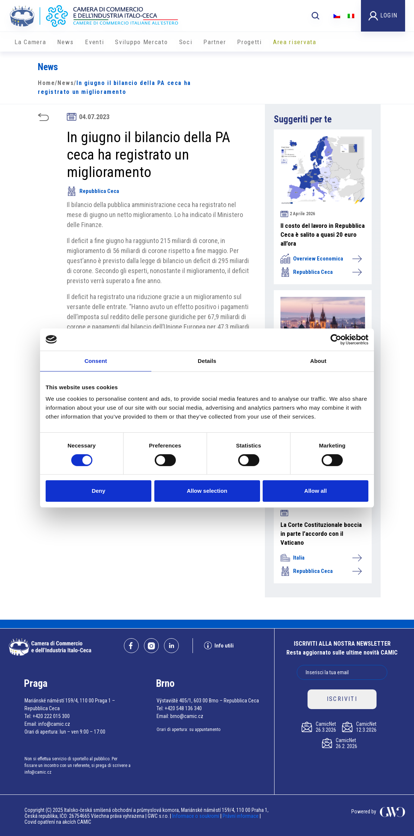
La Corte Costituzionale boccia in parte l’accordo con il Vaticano (321, 533)
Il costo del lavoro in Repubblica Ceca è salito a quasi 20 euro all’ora (322, 234)
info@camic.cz (54, 724)
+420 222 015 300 (51, 716)
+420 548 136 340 (183, 708)
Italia (320, 558)
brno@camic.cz (186, 716)
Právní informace (241, 816)
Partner (214, 42)
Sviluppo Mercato (141, 42)
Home (46, 82)
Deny (98, 491)
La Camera (30, 42)
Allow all (315, 491)
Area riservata (294, 42)
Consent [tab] (96, 361)
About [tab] (318, 361)
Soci (186, 42)
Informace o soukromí (196, 816)
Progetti (249, 42)
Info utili (219, 645)
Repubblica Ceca (93, 191)
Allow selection (207, 491)
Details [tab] (207, 361)
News (65, 42)
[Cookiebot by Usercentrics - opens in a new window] (335, 339)
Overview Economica (320, 258)
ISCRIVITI (342, 698)
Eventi (94, 42)
